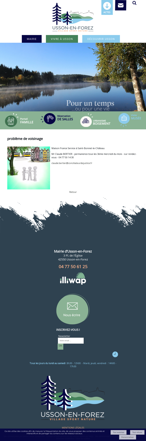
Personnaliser (127, 437)
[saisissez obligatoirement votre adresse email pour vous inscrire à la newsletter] (71, 341)
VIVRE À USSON (62, 39)
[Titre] (19, 120)
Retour (73, 192)
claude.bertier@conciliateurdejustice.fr (71, 163)
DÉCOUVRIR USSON (101, 39)
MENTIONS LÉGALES (73, 427)
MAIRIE (32, 39)
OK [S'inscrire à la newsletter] (60, 345)
